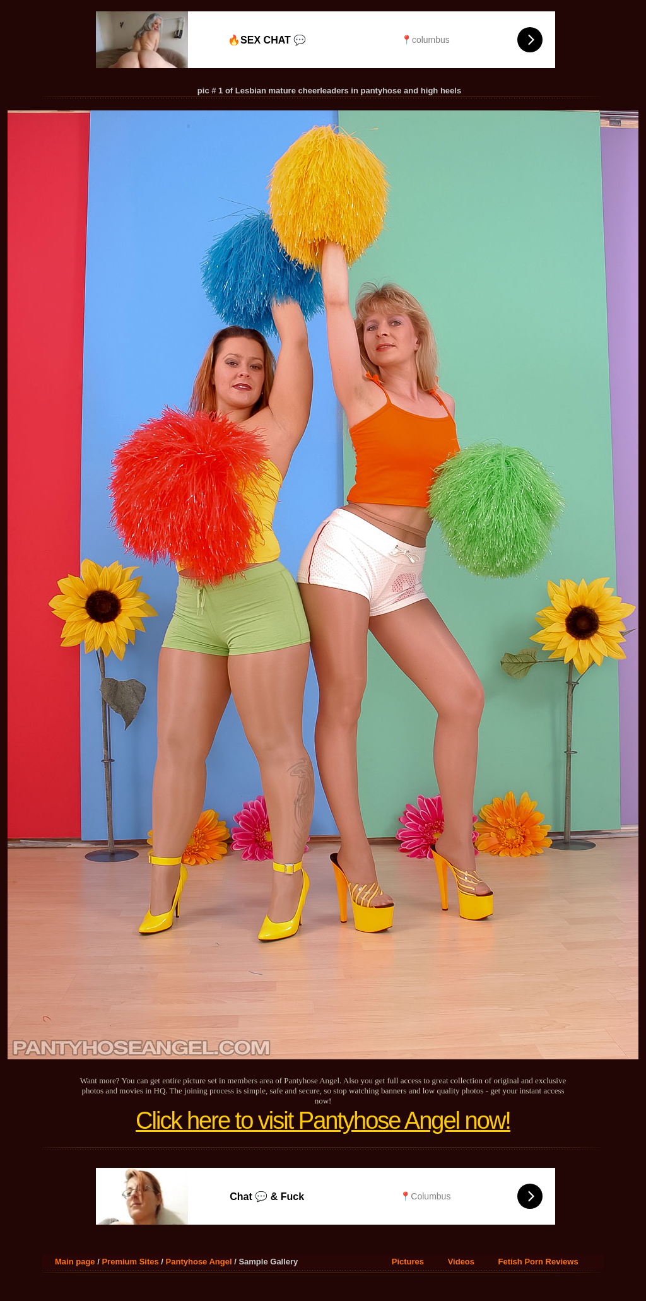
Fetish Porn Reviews (538, 1261)
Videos (461, 1261)
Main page (75, 1261)
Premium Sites (130, 1261)
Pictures (408, 1261)
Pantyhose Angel (199, 1261)
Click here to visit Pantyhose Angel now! (323, 1120)
